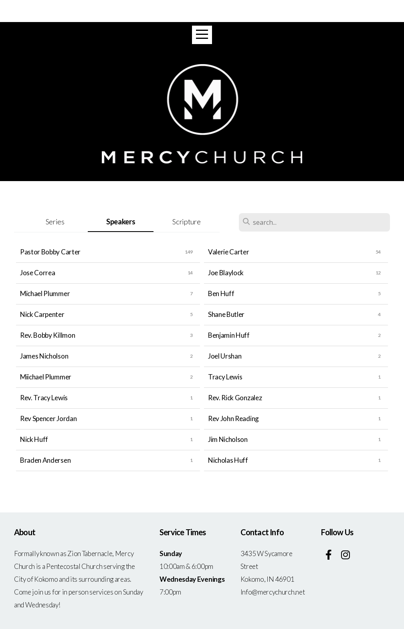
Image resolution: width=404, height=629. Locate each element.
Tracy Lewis (225, 377)
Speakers (120, 221)
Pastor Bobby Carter (50, 252)
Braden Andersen (45, 460)
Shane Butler (226, 314)
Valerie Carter (228, 252)
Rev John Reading (233, 418)
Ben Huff (221, 293)
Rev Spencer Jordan (48, 418)
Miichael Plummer (45, 377)
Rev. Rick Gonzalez (235, 397)
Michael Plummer (45, 293)
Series (55, 221)
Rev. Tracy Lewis (44, 397)
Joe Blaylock (226, 272)
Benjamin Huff (229, 335)
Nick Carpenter (42, 314)
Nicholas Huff (228, 460)
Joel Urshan (224, 356)
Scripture (186, 221)
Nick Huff (34, 439)
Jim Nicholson (228, 439)
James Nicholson (44, 356)
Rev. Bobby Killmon (47, 335)
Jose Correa (37, 272)
